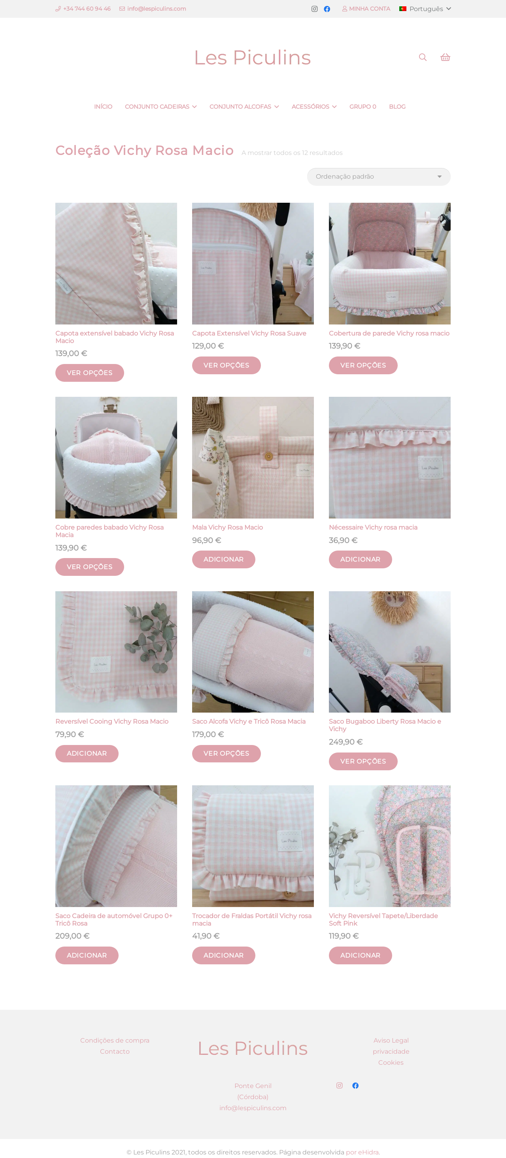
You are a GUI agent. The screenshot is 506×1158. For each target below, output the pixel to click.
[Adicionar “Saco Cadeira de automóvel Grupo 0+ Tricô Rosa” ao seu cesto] (87, 955)
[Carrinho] (445, 57)
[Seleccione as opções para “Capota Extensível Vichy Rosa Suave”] (226, 365)
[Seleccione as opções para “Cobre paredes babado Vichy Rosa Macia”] (89, 567)
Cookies (391, 1062)
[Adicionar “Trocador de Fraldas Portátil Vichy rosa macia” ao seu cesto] (223, 955)
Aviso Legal (391, 1040)
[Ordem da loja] (379, 177)
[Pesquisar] (422, 57)
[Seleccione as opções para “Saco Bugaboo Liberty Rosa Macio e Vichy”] (363, 761)
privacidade (391, 1051)
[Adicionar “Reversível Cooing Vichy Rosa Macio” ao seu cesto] (87, 754)
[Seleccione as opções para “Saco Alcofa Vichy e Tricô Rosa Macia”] (226, 754)
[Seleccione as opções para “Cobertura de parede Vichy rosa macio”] (363, 365)
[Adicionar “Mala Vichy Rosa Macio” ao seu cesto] (223, 559)
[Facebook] (327, 9)
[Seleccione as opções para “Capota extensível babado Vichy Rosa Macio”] (89, 373)
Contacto (115, 1051)
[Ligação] (252, 57)
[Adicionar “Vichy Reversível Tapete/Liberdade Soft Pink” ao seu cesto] (360, 955)
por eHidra (362, 1152)
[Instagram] (314, 9)
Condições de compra (114, 1040)
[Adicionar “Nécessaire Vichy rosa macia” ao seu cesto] (360, 559)
